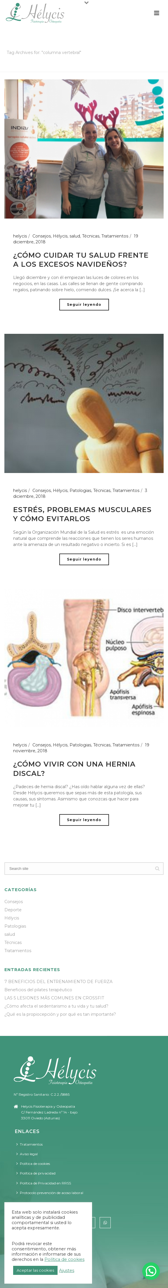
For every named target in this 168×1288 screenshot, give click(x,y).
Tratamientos (114, 236)
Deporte (13, 909)
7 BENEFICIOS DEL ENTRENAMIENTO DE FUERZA (58, 981)
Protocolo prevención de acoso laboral (49, 1193)
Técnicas (90, 236)
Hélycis (60, 236)
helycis (20, 236)
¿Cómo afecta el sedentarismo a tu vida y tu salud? (56, 1006)
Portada (60, 68)
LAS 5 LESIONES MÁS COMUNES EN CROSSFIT (54, 998)
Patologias (80, 490)
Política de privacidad (36, 1173)
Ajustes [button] (66, 1270)
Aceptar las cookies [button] (35, 1270)
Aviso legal (27, 1154)
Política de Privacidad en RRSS (43, 1183)
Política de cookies (33, 1163)
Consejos (41, 236)
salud (75, 236)
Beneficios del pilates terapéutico (38, 989)
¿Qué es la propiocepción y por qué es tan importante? (60, 1014)
